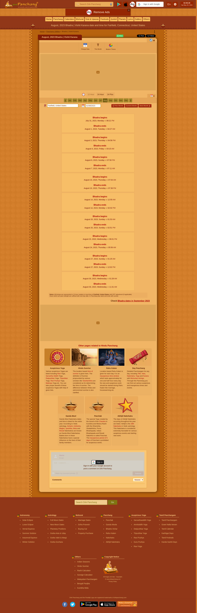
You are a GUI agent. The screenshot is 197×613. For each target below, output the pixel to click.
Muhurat (80, 19)
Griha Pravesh (84, 525)
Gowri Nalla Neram (169, 525)
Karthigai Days (167, 533)
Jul (100, 100)
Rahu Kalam (111, 533)
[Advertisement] (98, 72)
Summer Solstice (29, 533)
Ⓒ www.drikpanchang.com (112, 579)
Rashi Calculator (84, 570)
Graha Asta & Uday (58, 533)
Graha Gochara (56, 542)
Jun (95, 100)
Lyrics (130, 19)
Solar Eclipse (27, 520)
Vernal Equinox (28, 529)
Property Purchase (85, 533)
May (90, 100)
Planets (122, 19)
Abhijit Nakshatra (113, 542)
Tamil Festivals (168, 538)
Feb (74, 100)
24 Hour (100, 94)
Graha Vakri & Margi (58, 538)
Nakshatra (110, 538)
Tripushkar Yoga (140, 533)
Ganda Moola (111, 525)
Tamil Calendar (168, 529)
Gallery (138, 19)
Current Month (131, 106)
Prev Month (118, 106)
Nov (120, 100)
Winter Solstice (28, 542)
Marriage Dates (84, 520)
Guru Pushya (139, 542)
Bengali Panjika (83, 583)
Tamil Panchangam (169, 520)
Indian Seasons (83, 562)
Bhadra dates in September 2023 (134, 301)
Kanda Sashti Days (169, 542)
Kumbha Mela (82, 588)
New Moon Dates (57, 525)
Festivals (104, 19)
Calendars (69, 19)
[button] (150, 4)
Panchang (58, 19)
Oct (115, 100)
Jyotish (114, 19)
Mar (80, 100)
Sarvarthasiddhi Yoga (142, 520)
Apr (85, 100)
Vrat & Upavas (92, 19)
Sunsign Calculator (85, 575)
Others (146, 19)
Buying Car (82, 529)
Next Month (145, 106)
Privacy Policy (113, 581)
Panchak (109, 520)
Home (49, 19)
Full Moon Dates (56, 520)
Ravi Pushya (139, 538)
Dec (126, 100)
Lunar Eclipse (27, 525)
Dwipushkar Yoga (141, 529)
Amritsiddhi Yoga (140, 525)
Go (112, 502)
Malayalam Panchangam (87, 579)
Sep (110, 100)
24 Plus (110, 94)
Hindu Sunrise (83, 566)
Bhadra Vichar (111, 529)
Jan (69, 100)
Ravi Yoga (138, 546)
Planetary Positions (58, 529)
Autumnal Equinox (29, 538)
